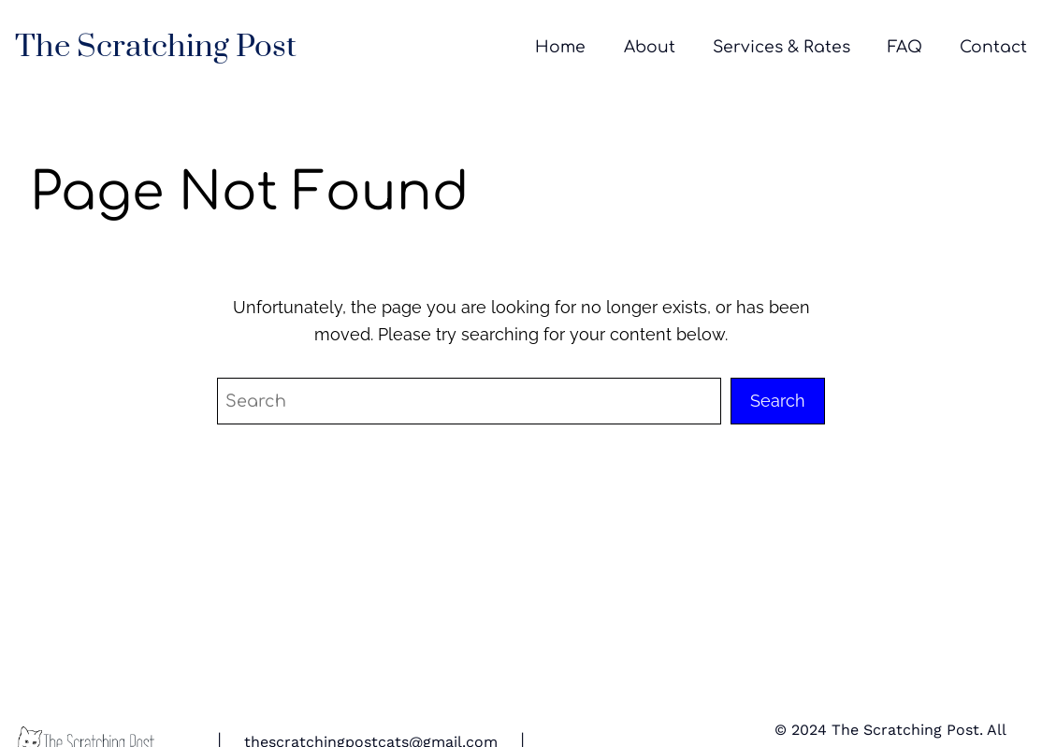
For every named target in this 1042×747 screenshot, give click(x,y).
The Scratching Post (156, 46)
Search (777, 400)
